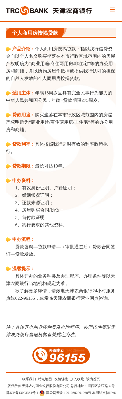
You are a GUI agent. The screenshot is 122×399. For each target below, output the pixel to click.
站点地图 (45, 379)
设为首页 (93, 379)
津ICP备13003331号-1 (22, 393)
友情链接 (61, 379)
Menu (112, 10)
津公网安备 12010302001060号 (65, 393)
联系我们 (29, 379)
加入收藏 (77, 379)
